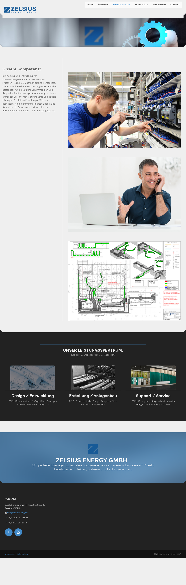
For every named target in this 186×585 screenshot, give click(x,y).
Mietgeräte (140, 7)
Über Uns (102, 7)
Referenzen (158, 7)
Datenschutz (22, 581)
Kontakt (174, 7)
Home (90, 7)
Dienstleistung (121, 7)
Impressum (10, 581)
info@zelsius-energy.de (17, 540)
